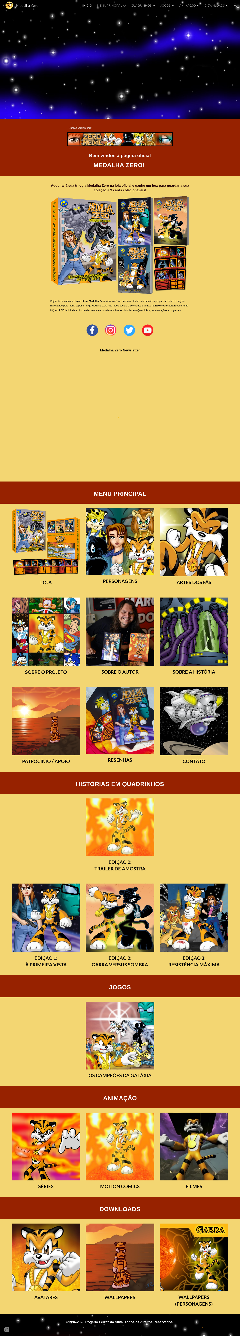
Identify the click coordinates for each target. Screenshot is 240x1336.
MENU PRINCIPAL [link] (109, 5)
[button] (235, 5)
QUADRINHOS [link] (141, 5)
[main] (120, 127)
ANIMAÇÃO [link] (187, 5)
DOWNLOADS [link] (215, 5)
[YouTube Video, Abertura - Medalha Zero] (120, 64)
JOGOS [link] (165, 5)
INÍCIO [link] (87, 5)
